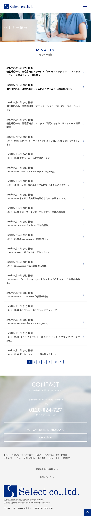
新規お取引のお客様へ (45, 469)
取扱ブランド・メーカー (22, 455)
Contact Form (45, 437)
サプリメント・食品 (12, 458)
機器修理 (41, 458)
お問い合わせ (45, 477)
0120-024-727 (45, 409)
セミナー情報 (53, 458)
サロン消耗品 (29, 458)
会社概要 (66, 458)
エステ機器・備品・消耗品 (55, 455)
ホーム (6, 455)
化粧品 (38, 455)
